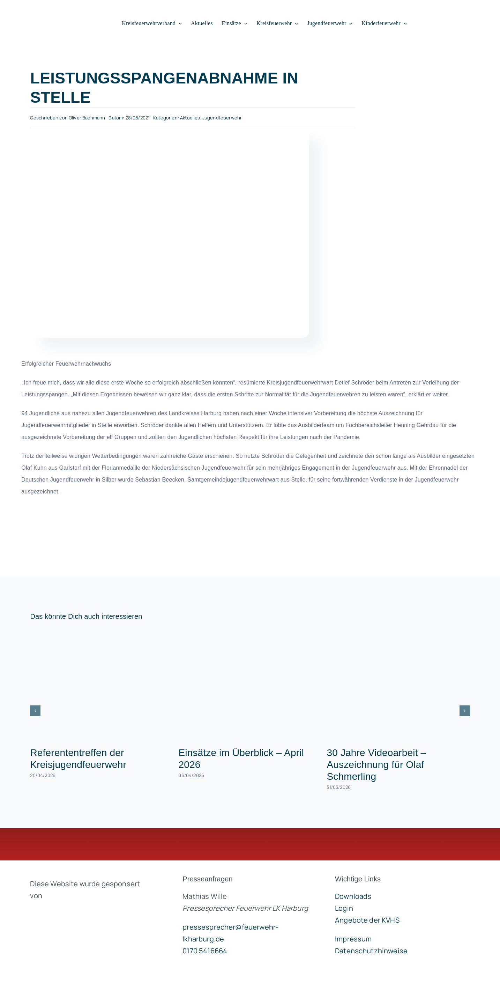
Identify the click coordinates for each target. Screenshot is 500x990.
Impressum (353, 939)
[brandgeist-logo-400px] (82, 912)
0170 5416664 (204, 950)
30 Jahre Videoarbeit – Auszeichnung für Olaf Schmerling (376, 764)
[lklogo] (51, 10)
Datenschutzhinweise (371, 950)
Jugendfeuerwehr (222, 118)
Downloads (353, 896)
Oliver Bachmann (87, 118)
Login (344, 908)
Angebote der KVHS (367, 920)
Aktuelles (190, 118)
